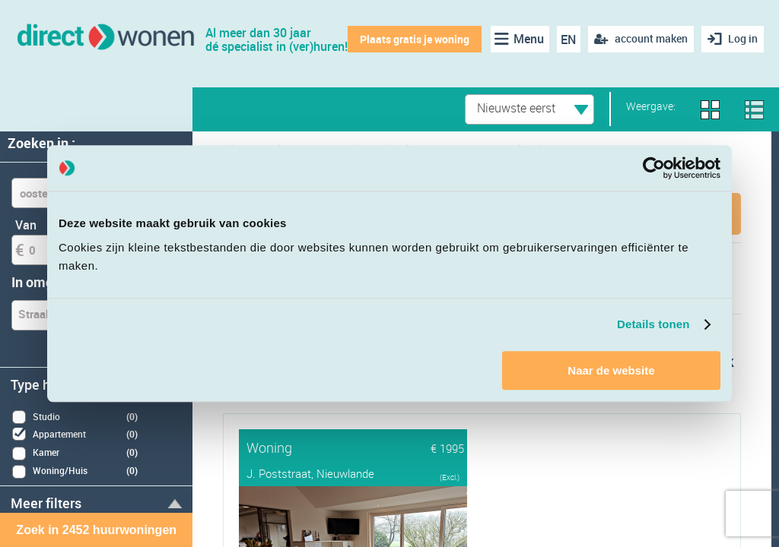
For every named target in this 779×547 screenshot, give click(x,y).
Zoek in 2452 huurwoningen (96, 529)
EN (568, 39)
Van (26, 225)
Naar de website (611, 370)
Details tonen (653, 324)
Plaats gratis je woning (414, 39)
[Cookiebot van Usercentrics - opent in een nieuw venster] (653, 168)
